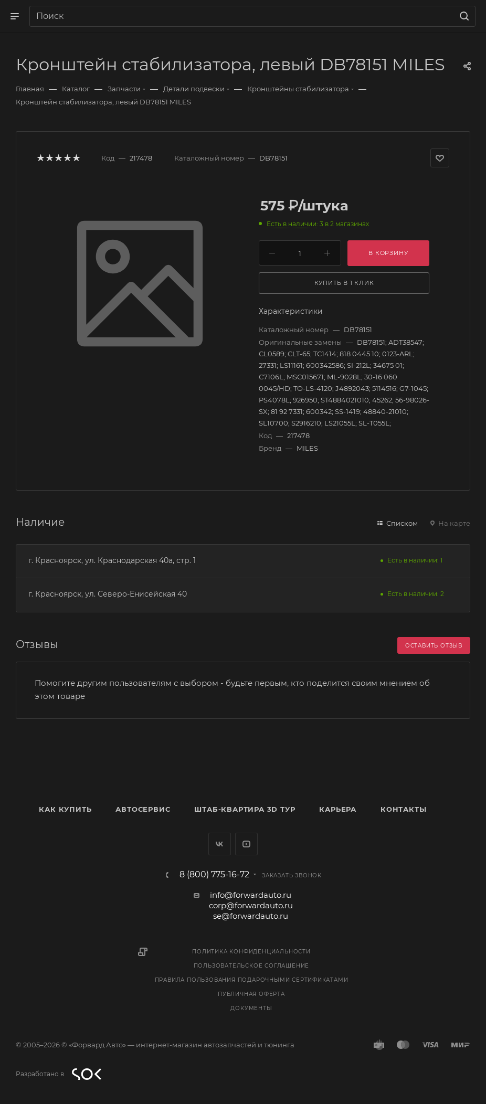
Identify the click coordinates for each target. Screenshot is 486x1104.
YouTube (246, 844)
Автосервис (142, 809)
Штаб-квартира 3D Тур (244, 809)
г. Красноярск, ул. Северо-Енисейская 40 (107, 594)
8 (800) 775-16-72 (214, 875)
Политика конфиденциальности (251, 951)
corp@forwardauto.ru (251, 905)
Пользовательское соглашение (252, 965)
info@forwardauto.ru (250, 895)
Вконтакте (219, 844)
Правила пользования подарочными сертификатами (251, 979)
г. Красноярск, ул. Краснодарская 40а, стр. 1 (112, 560)
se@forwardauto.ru (250, 916)
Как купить (65, 809)
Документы (251, 1008)
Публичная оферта (251, 994)
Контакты (403, 809)
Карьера (337, 809)
